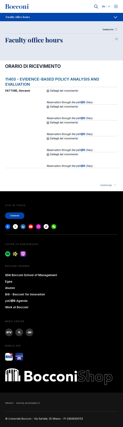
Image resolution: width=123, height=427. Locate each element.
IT (109, 6)
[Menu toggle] (116, 6)
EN (103, 6)
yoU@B (80, 102)
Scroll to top (108, 185)
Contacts (14, 215)
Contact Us (110, 29)
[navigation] (61, 17)
